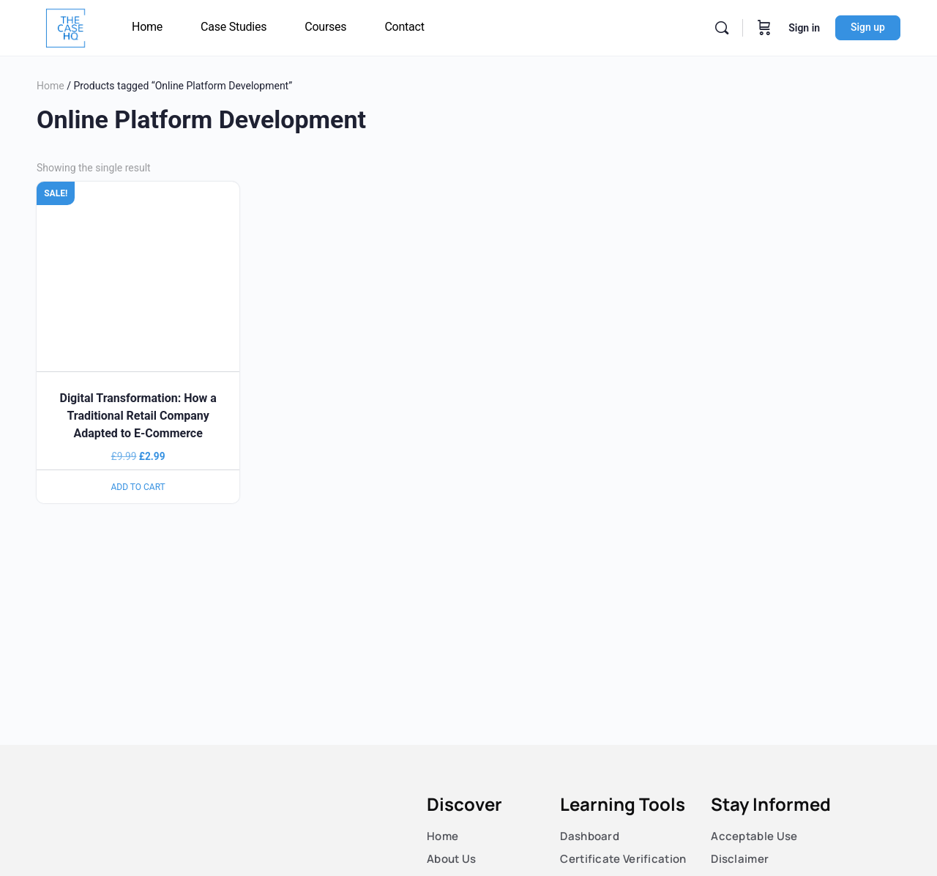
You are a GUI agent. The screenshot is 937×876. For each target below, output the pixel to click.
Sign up (868, 27)
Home (50, 86)
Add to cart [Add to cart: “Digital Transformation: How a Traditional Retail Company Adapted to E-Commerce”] (138, 487)
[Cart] (764, 28)
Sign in (804, 28)
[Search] (721, 28)
